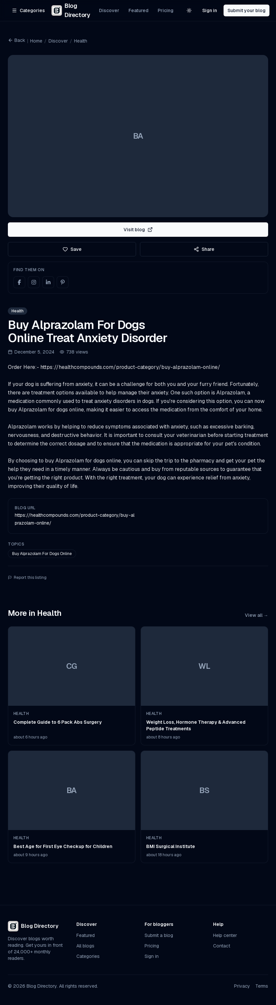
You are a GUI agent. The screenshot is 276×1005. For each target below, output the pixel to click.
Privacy (242, 986)
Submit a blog (159, 935)
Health (80, 41)
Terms (261, 986)
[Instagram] (34, 282)
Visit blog (138, 230)
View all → (256, 615)
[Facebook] (19, 282)
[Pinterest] (63, 282)
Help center (225, 935)
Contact (221, 946)
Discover (109, 10)
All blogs (85, 946)
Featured (138, 10)
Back (16, 40)
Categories (88, 956)
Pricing (165, 10)
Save (72, 249)
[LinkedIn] (48, 282)
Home (36, 41)
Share (204, 249)
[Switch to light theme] (189, 10)
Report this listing (27, 577)
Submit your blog (246, 10)
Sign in (209, 10)
